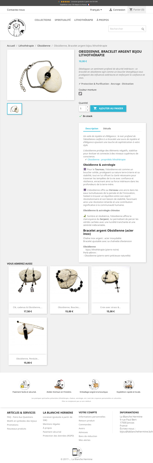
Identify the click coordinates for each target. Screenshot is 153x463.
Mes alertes (84, 440)
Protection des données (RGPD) (58, 435)
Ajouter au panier (108, 108)
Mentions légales (51, 424)
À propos (103, 20)
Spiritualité (63, 20)
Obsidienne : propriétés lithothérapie (107, 159)
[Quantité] (82, 108)
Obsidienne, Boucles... (69, 307)
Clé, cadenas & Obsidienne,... (27, 307)
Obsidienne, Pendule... (27, 358)
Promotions (12, 424)
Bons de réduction (88, 436)
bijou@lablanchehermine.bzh (136, 431)
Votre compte (88, 412)
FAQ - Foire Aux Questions (20, 417)
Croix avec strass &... (110, 307)
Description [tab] (91, 128)
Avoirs (82, 428)
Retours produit (87, 420)
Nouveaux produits (16, 428)
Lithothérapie (83, 20)
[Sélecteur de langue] (96, 10)
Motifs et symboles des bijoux (22, 420)
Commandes (85, 424)
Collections (43, 20)
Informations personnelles (92, 416)
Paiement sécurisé (52, 431)
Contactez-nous (16, 9)
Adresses (83, 432)
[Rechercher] (127, 29)
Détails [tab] (107, 128)
